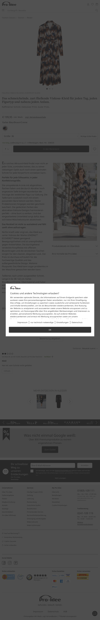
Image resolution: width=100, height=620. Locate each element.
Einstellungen (63, 322)
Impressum (22, 322)
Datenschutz (77, 322)
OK (50, 330)
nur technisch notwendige (42, 322)
